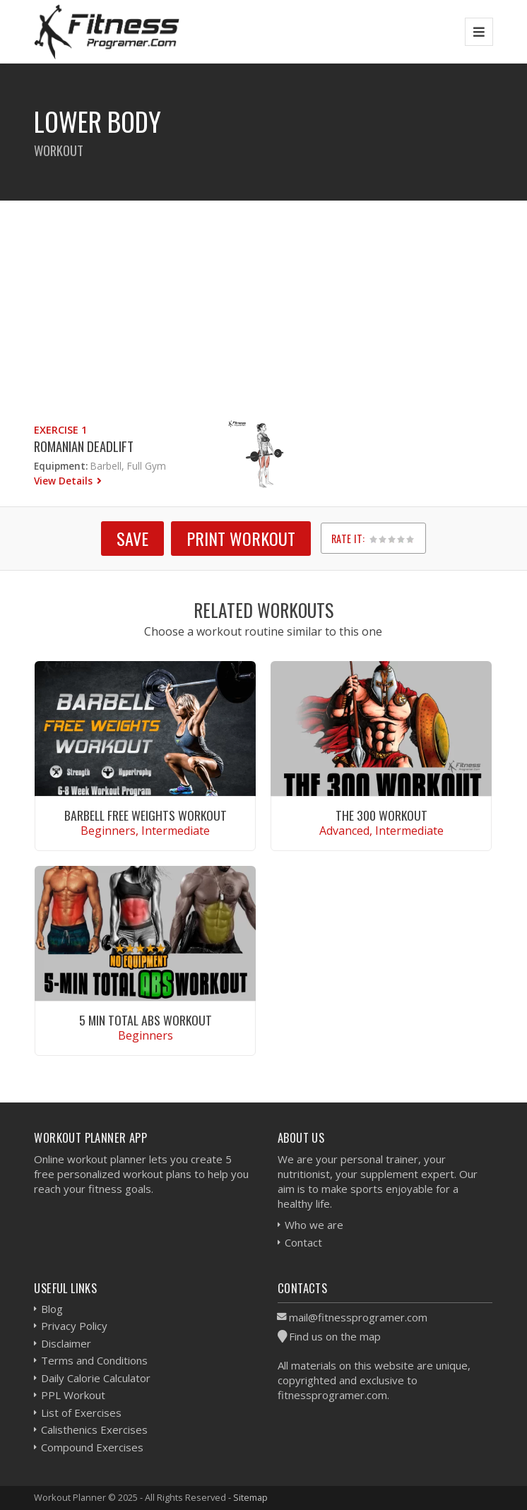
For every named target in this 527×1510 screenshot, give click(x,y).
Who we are (314, 1225)
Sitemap (250, 1497)
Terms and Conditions (94, 1360)
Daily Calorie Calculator (95, 1378)
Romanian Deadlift (84, 446)
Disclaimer (66, 1343)
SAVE (132, 538)
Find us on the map (335, 1336)
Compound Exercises (92, 1447)
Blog (52, 1309)
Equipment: (61, 465)
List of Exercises (81, 1412)
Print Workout (240, 538)
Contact (303, 1242)
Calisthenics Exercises (94, 1429)
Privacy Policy (74, 1326)
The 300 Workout (381, 815)
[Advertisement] (263, 299)
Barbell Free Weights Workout (145, 815)
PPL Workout (73, 1395)
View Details (64, 480)
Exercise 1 (60, 429)
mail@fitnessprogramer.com (358, 1317)
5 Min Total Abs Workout (145, 1020)
